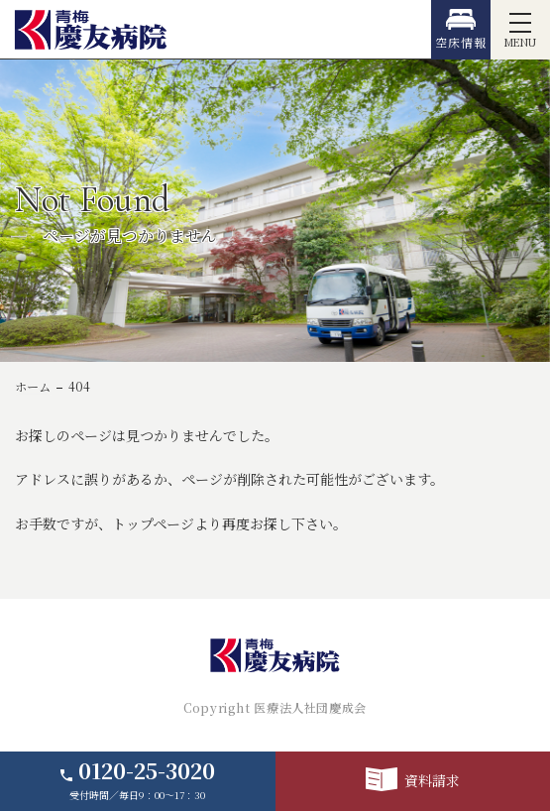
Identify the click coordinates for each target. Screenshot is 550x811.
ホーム (33, 387)
